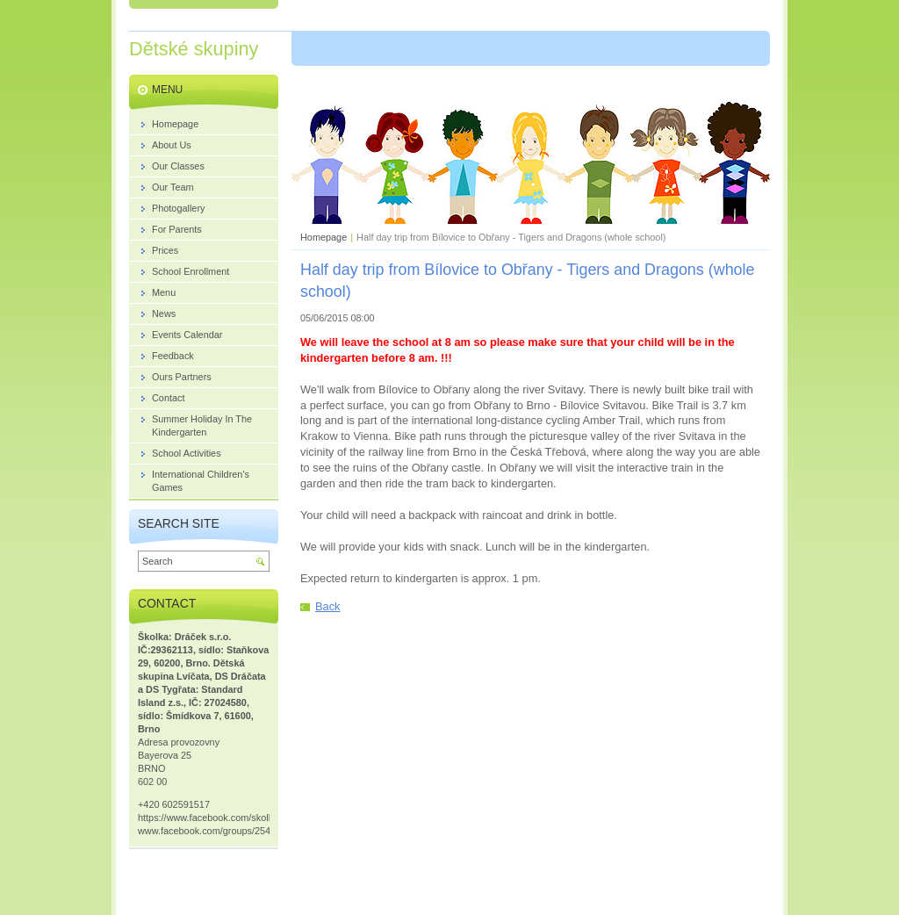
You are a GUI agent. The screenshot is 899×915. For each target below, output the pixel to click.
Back (327, 606)
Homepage (323, 237)
